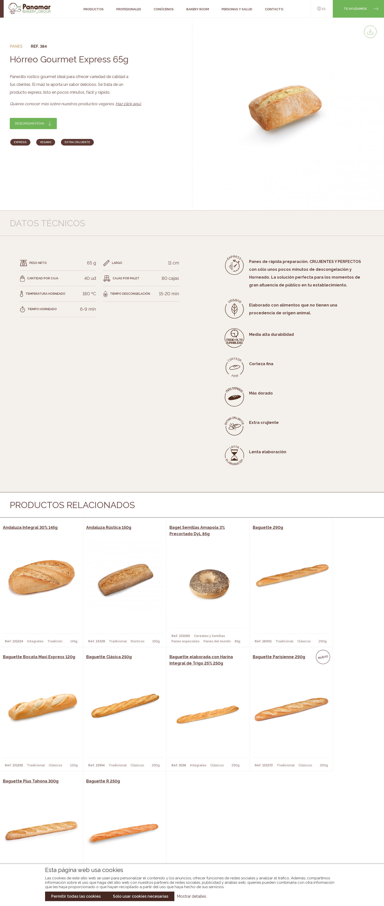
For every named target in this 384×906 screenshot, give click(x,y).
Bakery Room (41, 832)
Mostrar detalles (191, 896)
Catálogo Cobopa (188, 840)
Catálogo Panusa (188, 847)
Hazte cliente (42, 847)
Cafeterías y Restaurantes (113, 825)
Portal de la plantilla (328, 836)
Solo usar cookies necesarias (140, 896)
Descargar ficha (29, 123)
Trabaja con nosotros (328, 821)
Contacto (38, 840)
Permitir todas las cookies (76, 896)
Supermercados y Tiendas (112, 840)
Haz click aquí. (128, 104)
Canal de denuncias (328, 851)
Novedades (182, 825)
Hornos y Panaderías (108, 832)
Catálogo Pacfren (189, 854)
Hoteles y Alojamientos (111, 847)
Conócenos (40, 825)
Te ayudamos (355, 9)
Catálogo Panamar (189, 832)
